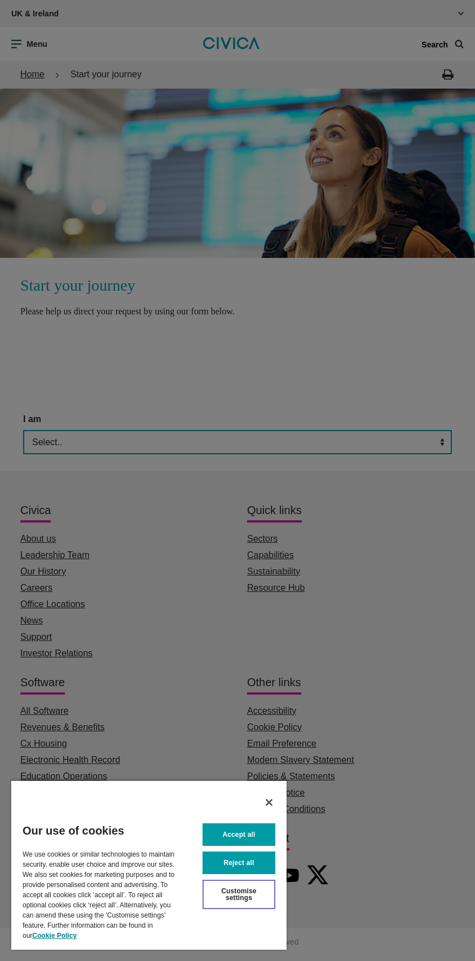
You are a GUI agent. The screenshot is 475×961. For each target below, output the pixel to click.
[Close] (269, 802)
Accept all (239, 835)
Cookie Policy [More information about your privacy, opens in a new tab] (54, 936)
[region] (149, 865)
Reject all (239, 863)
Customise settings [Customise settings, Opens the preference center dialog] (238, 894)
